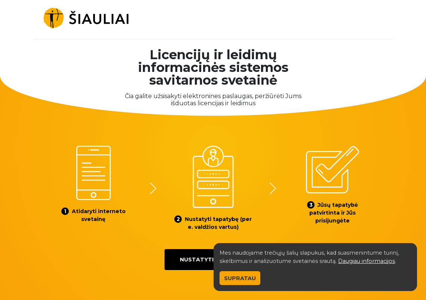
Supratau (240, 278)
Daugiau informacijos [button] (366, 261)
